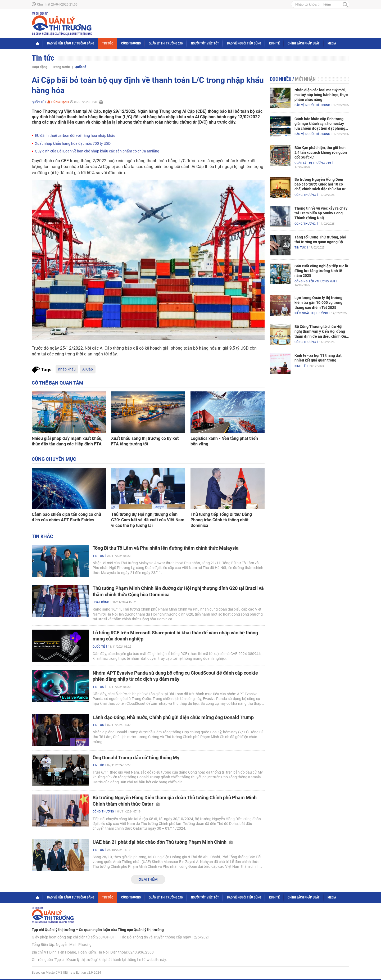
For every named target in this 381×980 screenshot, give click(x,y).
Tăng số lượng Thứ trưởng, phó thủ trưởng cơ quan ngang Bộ (320, 239)
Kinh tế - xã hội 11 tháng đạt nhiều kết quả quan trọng (318, 357)
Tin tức (107, 43)
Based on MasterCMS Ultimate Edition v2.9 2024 (66, 972)
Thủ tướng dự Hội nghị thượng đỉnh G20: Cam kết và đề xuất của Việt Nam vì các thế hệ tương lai (147, 520)
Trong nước (61, 67)
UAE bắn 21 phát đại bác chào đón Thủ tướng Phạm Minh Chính (163, 842)
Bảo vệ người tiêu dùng (244, 43)
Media (332, 43)
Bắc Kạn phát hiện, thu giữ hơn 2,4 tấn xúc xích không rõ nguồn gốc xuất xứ (320, 152)
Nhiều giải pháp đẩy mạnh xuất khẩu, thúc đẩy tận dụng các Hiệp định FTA (67, 441)
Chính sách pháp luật (304, 43)
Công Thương (131, 43)
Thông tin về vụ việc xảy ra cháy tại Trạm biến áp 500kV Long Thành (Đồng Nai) (320, 213)
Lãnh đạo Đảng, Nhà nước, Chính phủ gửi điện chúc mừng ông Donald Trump (173, 717)
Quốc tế (80, 67)
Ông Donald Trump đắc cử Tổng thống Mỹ (136, 757)
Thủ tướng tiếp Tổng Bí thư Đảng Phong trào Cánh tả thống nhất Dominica (221, 520)
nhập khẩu (67, 369)
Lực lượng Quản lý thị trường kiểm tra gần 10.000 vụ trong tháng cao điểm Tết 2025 (318, 302)
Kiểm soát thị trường (311, 313)
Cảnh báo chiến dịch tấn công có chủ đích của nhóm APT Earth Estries (66, 517)
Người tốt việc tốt (205, 43)
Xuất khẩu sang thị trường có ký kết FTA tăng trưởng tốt (145, 441)
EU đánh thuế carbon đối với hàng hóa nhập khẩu (75, 135)
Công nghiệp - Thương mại (314, 281)
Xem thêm (148, 879)
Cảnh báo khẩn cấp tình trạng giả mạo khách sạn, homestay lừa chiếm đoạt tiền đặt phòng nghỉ (319, 124)
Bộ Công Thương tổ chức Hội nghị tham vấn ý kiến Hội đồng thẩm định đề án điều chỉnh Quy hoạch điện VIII (321, 331)
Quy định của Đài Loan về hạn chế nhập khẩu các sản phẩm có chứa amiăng (97, 151)
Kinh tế (274, 43)
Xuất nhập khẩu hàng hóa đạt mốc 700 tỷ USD (73, 143)
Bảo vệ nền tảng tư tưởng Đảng (70, 43)
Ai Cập (87, 369)
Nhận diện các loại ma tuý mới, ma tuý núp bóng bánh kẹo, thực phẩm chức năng (321, 95)
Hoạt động (39, 67)
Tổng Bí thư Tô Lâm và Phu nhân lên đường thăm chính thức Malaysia (166, 548)
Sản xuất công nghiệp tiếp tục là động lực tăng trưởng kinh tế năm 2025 (321, 271)
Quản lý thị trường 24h (166, 43)
